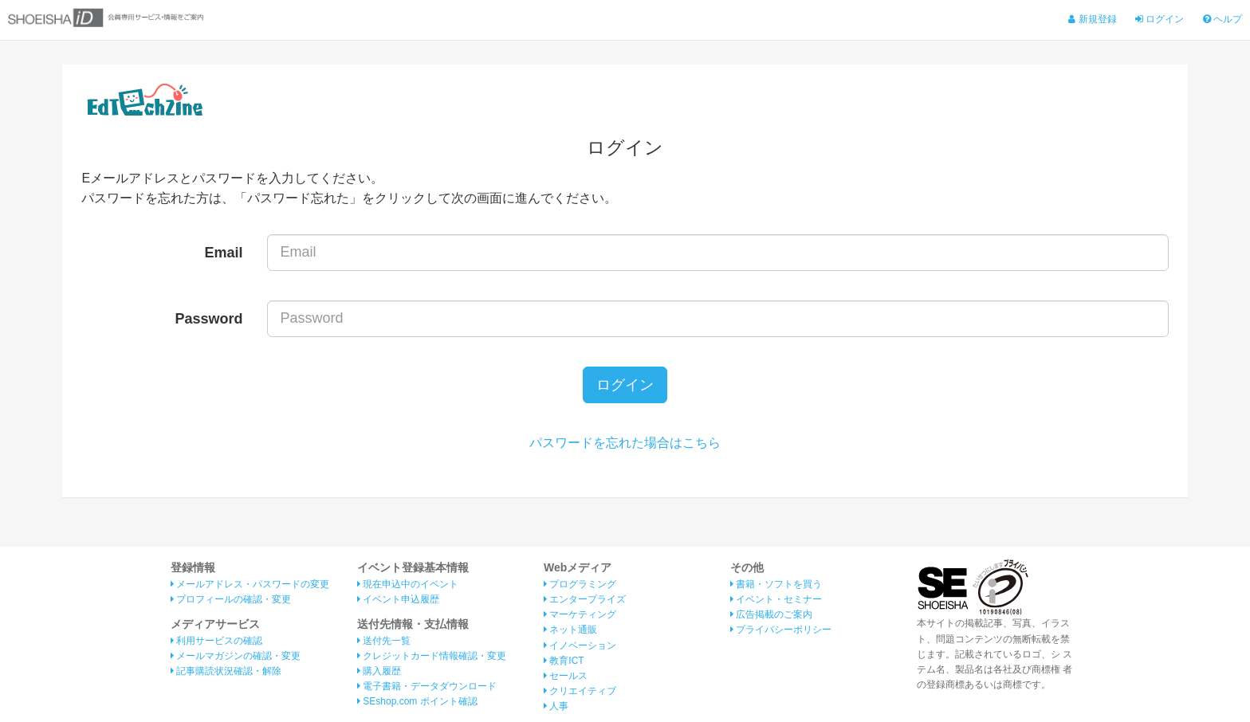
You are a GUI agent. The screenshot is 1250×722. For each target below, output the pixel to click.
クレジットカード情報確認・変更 (431, 655)
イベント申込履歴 (398, 599)
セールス (566, 675)
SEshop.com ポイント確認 (417, 701)
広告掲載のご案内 (771, 614)
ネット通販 (570, 629)
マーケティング (580, 614)
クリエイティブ (580, 690)
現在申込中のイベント (407, 584)
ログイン (1159, 19)
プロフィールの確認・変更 (231, 599)
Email (224, 253)
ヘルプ (1222, 19)
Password (209, 319)
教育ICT (564, 660)
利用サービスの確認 (216, 640)
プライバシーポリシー (780, 629)
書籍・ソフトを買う (776, 584)
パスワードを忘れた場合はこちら (625, 442)
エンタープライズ (585, 599)
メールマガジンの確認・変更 (236, 655)
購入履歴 (379, 671)
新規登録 (1092, 19)
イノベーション (580, 645)
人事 (556, 706)
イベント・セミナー (776, 599)
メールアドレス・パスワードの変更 (250, 584)
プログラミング (580, 584)
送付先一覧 (384, 640)
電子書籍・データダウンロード (427, 686)
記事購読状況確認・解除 (226, 671)
